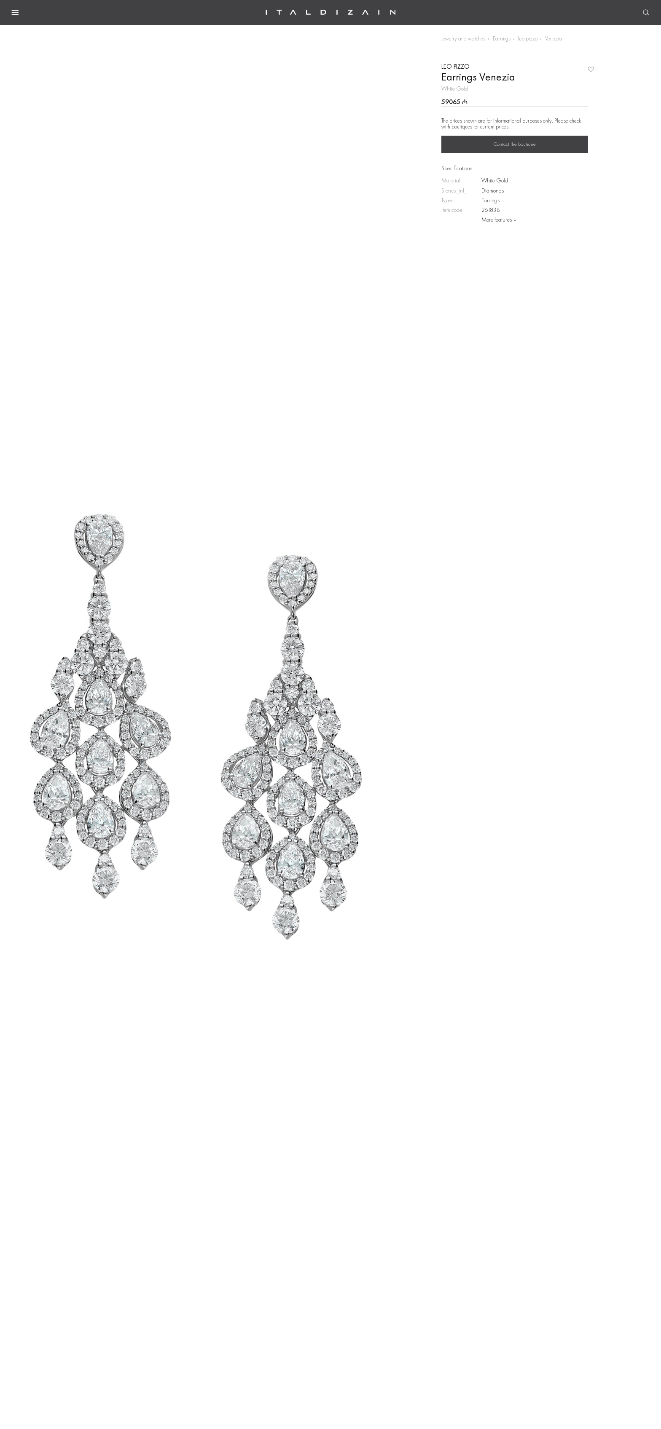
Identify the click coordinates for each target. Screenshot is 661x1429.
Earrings (502, 38)
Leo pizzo (527, 38)
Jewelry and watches (463, 38)
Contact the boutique (515, 144)
